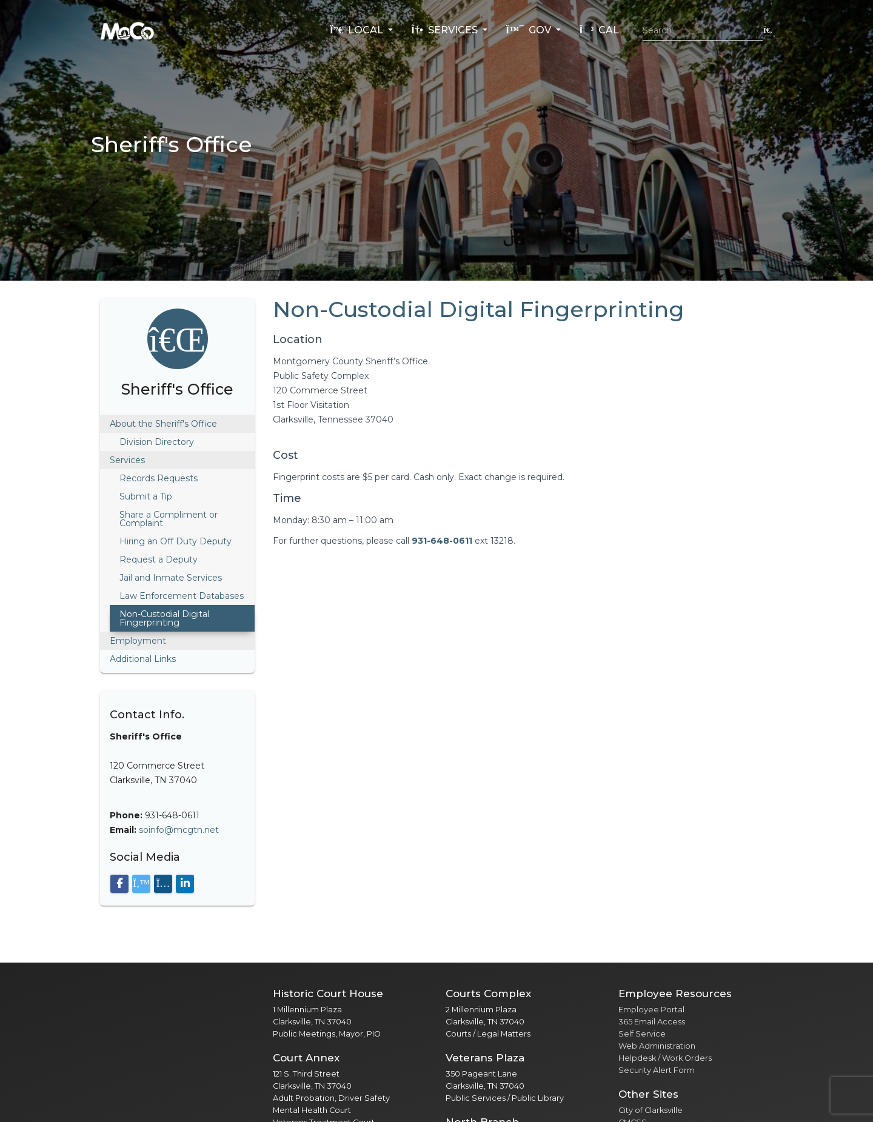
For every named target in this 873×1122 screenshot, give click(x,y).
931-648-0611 (442, 540)
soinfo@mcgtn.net (179, 829)
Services (445, 30)
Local (358, 30)
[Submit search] (767, 30)
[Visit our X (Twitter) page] (141, 884)
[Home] (127, 30)
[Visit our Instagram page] (163, 884)
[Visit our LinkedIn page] (185, 884)
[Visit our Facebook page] (119, 884)
